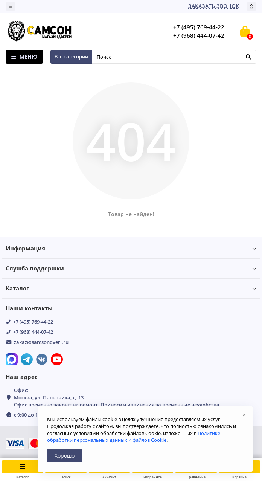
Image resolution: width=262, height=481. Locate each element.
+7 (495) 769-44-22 (33, 321)
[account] (251, 6)
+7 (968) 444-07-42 (33, 331)
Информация (131, 248)
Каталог (131, 288)
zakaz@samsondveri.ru (41, 342)
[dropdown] (10, 6)
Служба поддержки (131, 268)
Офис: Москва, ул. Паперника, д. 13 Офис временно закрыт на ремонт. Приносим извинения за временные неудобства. (117, 397)
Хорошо (65, 455)
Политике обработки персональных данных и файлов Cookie (133, 436)
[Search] (174, 57)
